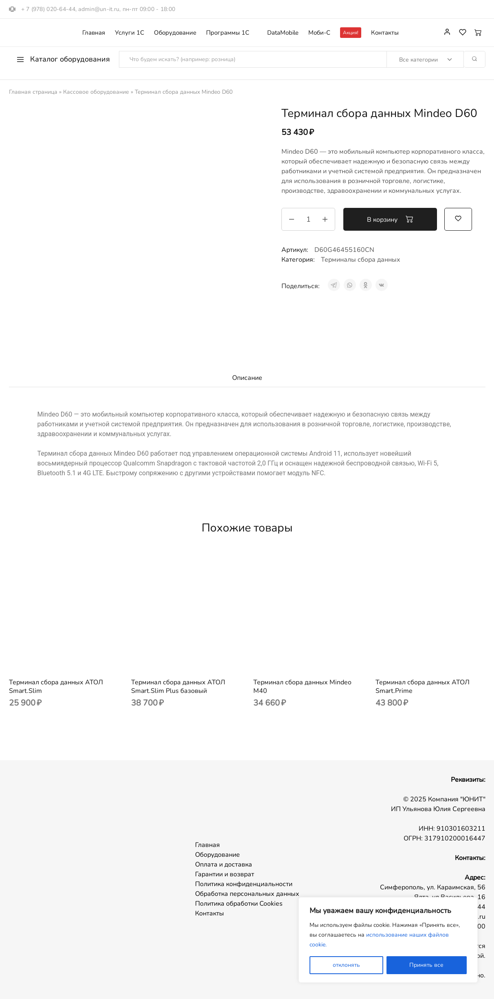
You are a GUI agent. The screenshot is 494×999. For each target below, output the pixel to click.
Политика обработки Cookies (239, 903)
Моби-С (319, 33)
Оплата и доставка (223, 864)
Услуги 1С (129, 33)
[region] (388, 940)
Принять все (426, 965)
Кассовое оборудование (96, 92)
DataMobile (283, 33)
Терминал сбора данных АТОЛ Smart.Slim (56, 686)
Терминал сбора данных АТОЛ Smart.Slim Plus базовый (178, 686)
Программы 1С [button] (227, 33)
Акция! (350, 32)
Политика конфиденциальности (243, 884)
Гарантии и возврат (224, 874)
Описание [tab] (247, 377)
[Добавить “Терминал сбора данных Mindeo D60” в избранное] (458, 218)
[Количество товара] (308, 219)
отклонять (346, 965)
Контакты (385, 33)
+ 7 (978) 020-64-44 (48, 9)
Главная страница (33, 92)
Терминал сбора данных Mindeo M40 (302, 686)
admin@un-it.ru (98, 9)
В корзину (390, 219)
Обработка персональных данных (247, 893)
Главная (93, 33)
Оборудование (175, 33)
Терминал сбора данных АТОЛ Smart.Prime (422, 686)
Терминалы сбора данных (360, 259)
